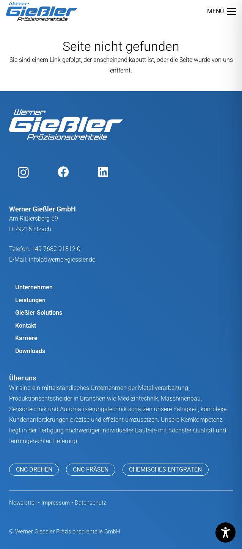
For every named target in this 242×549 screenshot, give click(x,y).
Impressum (55, 502)
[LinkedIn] (103, 172)
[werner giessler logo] (41, 11)
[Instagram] (23, 172)
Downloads (30, 351)
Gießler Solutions (38, 312)
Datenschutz (90, 502)
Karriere (26, 338)
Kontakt (25, 325)
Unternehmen (34, 287)
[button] (221, 11)
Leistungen (30, 300)
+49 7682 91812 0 (55, 248)
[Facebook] (63, 172)
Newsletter (22, 502)
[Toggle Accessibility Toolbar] (225, 532)
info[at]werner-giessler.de (62, 259)
